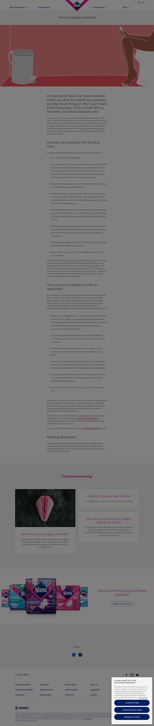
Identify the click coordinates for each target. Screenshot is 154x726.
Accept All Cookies (132, 703)
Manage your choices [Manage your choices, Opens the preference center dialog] (132, 717)
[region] (132, 700)
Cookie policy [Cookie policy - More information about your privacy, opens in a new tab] (142, 697)
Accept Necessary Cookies (132, 710)
